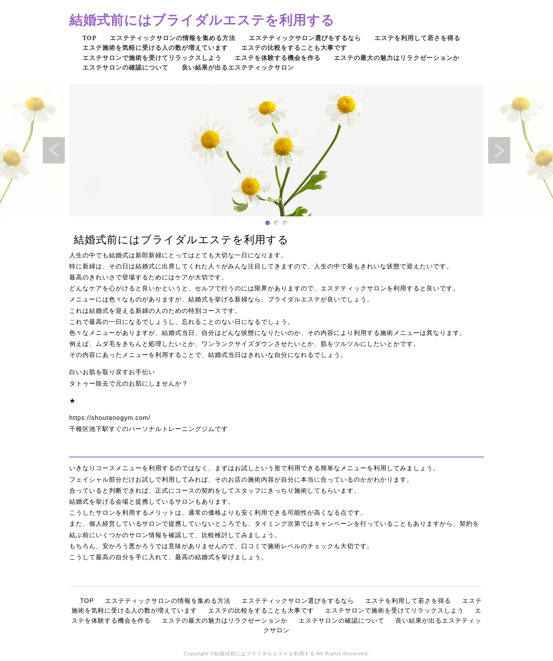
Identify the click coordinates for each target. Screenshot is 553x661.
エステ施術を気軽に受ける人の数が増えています (155, 47)
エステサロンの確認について (125, 67)
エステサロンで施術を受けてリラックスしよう (151, 57)
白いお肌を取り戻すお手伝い (112, 371)
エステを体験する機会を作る (278, 57)
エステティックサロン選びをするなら (305, 37)
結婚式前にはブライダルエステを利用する (202, 20)
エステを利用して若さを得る (417, 37)
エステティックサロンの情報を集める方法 (172, 37)
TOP (89, 37)
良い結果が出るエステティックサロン (238, 67)
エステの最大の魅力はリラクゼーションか (397, 57)
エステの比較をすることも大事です (294, 47)
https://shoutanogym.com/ (109, 417)
